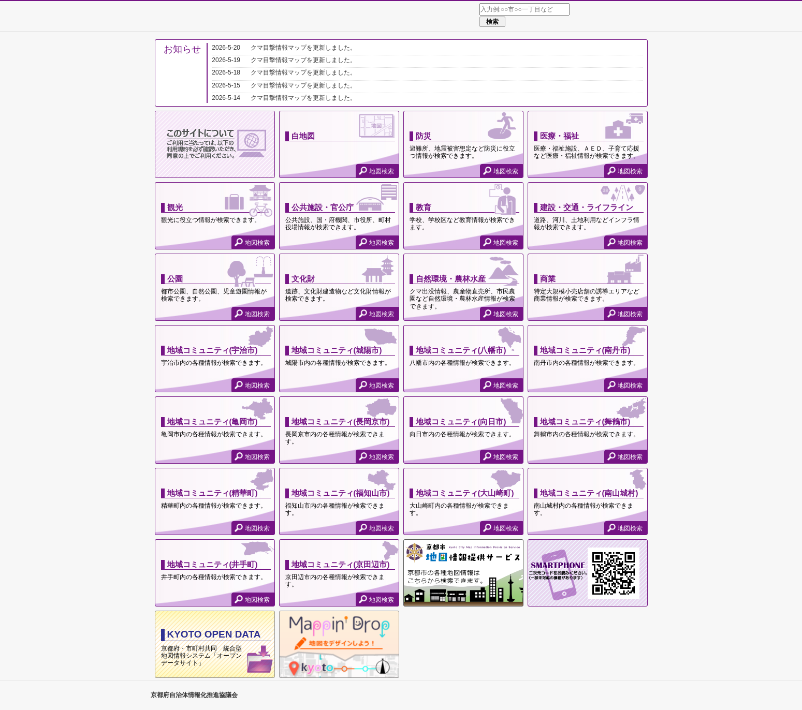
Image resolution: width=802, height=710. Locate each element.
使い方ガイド (631, 16)
